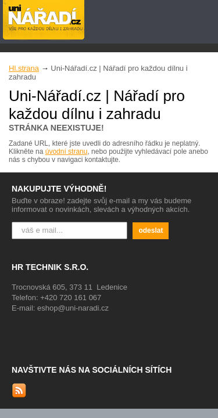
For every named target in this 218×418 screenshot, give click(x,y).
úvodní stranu (66, 151)
